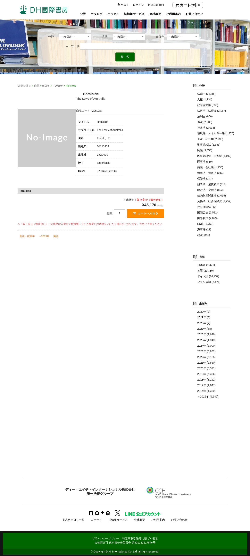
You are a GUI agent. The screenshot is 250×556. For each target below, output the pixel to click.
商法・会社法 (205, 167)
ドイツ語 (202, 276)
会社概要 (155, 14)
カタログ (97, 14)
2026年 (201, 334)
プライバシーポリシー (106, 537)
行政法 (201, 127)
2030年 (201, 311)
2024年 (201, 345)
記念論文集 (204, 105)
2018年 (201, 379)
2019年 (201, 373)
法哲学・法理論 (206, 110)
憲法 (200, 122)
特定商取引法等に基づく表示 (140, 537)
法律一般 (202, 93)
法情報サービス (134, 14)
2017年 (201, 385)
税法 (200, 235)
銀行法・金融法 (206, 189)
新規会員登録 (156, 4)
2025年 (201, 340)
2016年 (201, 390)
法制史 (201, 116)
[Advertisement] (125, 446)
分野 (83, 14)
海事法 (201, 229)
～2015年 (44, 236)
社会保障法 (204, 206)
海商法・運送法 (206, 172)
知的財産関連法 (206, 195)
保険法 (201, 178)
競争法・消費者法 (208, 184)
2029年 (201, 317)
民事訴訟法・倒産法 (209, 156)
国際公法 (202, 212)
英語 (55, 236)
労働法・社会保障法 (209, 201)
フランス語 (204, 281)
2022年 (201, 357)
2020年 (201, 368)
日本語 (201, 264)
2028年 (201, 323)
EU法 (200, 223)
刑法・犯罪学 (27, 236)
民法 (200, 150)
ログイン (138, 4)
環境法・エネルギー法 (211, 133)
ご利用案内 (173, 14)
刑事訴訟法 (204, 144)
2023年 (201, 351)
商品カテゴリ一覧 (73, 519)
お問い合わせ (194, 14)
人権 (200, 99)
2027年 (201, 328)
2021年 (201, 362)
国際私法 (202, 218)
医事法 (201, 161)
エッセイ (113, 14)
